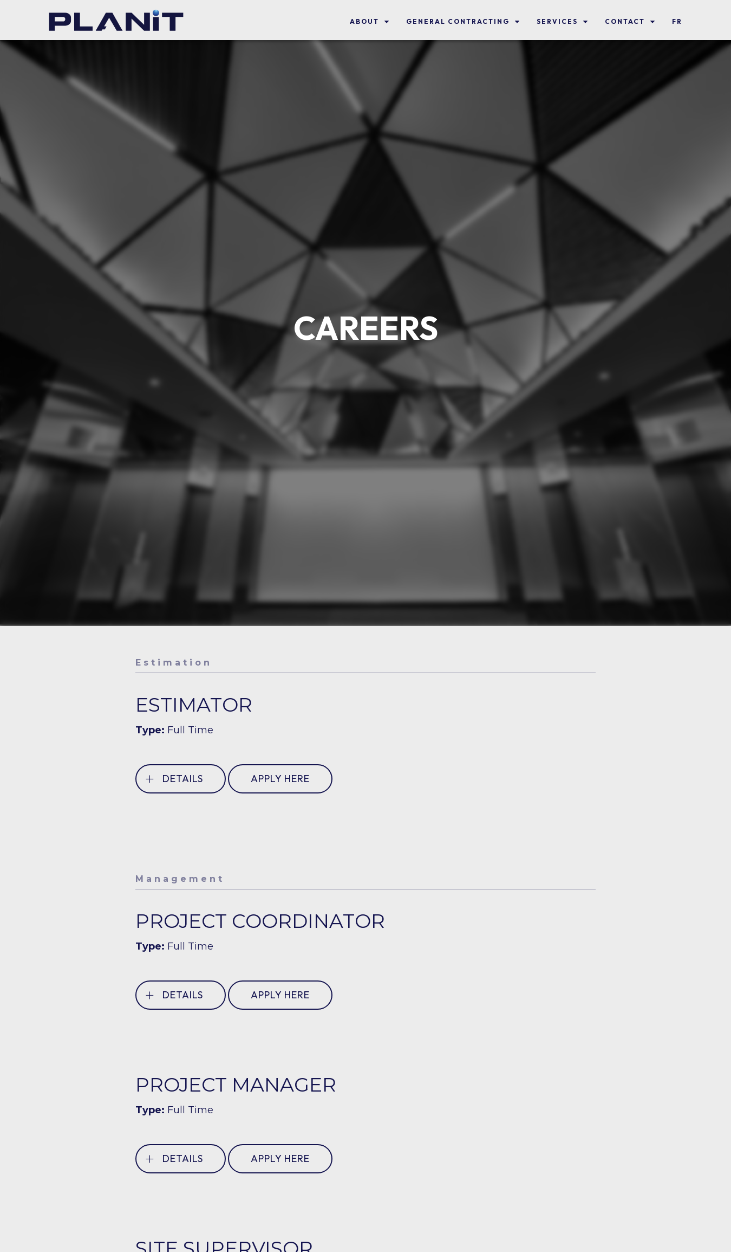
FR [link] (677, 21)
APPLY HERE (280, 778)
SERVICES (557, 21)
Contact (625, 21)
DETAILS (174, 778)
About (364, 21)
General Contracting (458, 21)
